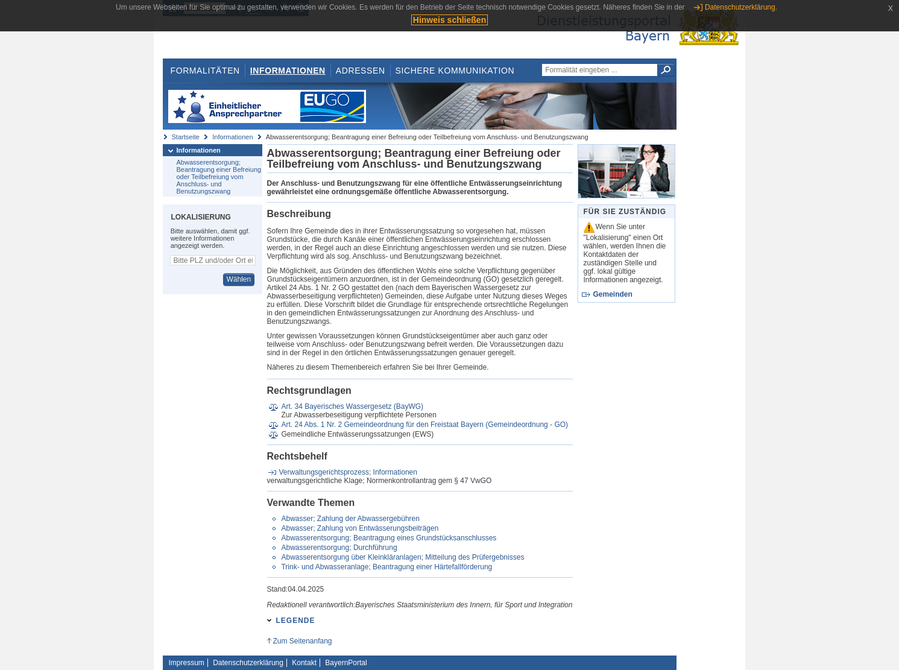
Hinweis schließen (449, 20)
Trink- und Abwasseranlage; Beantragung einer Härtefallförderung (386, 567)
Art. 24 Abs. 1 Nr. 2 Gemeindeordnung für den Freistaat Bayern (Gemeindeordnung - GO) (424, 424)
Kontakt (304, 663)
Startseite (186, 137)
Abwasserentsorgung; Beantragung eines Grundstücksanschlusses (388, 538)
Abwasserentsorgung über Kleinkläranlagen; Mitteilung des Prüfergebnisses (402, 557)
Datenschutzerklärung (248, 663)
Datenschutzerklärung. (741, 7)
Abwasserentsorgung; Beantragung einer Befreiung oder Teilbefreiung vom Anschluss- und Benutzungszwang (219, 177)
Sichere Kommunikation (455, 70)
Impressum (186, 663)
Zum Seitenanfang (302, 641)
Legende (295, 620)
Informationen (288, 70)
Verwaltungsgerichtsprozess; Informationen (348, 472)
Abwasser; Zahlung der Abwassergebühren (350, 518)
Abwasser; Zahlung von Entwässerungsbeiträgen (359, 528)
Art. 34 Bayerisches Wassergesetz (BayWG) (352, 406)
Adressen (360, 70)
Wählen (238, 279)
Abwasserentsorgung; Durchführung (339, 547)
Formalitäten (204, 70)
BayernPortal (346, 663)
